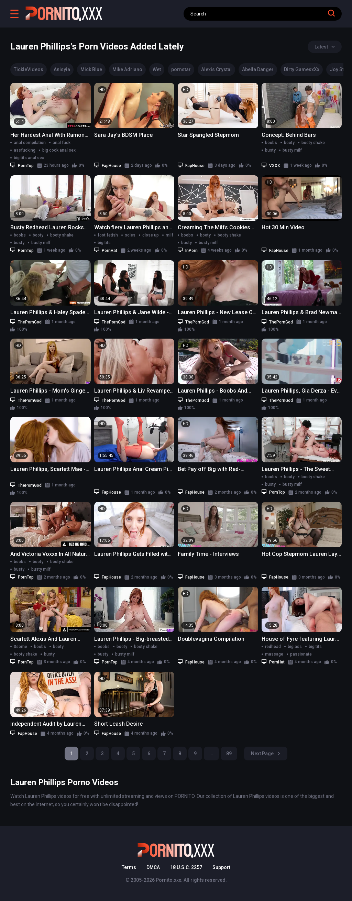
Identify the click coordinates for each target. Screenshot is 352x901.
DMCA (153, 867)
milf (169, 235)
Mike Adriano (127, 69)
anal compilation (30, 143)
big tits (104, 243)
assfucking (24, 150)
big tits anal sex (29, 158)
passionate (301, 654)
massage (274, 654)
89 (229, 753)
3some (20, 647)
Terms (129, 867)
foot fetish (108, 235)
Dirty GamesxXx (301, 69)
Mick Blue (91, 69)
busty (270, 150)
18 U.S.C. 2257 (186, 867)
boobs (271, 143)
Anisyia (62, 69)
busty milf (292, 150)
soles (130, 235)
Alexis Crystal (216, 69)
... (211, 753)
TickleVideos (28, 69)
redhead (273, 647)
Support (221, 867)
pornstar (181, 69)
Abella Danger (258, 69)
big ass (295, 647)
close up (150, 235)
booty (289, 143)
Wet (157, 69)
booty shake (313, 143)
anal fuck (61, 143)
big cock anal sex (59, 150)
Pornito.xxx (168, 880)
